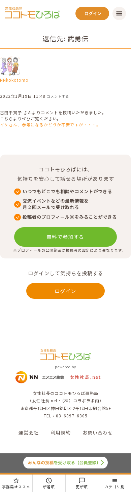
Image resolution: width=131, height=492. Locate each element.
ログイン (65, 290)
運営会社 (29, 432)
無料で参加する (65, 236)
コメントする (58, 96)
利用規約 (61, 432)
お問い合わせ (98, 432)
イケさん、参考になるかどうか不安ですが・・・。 (50, 124)
